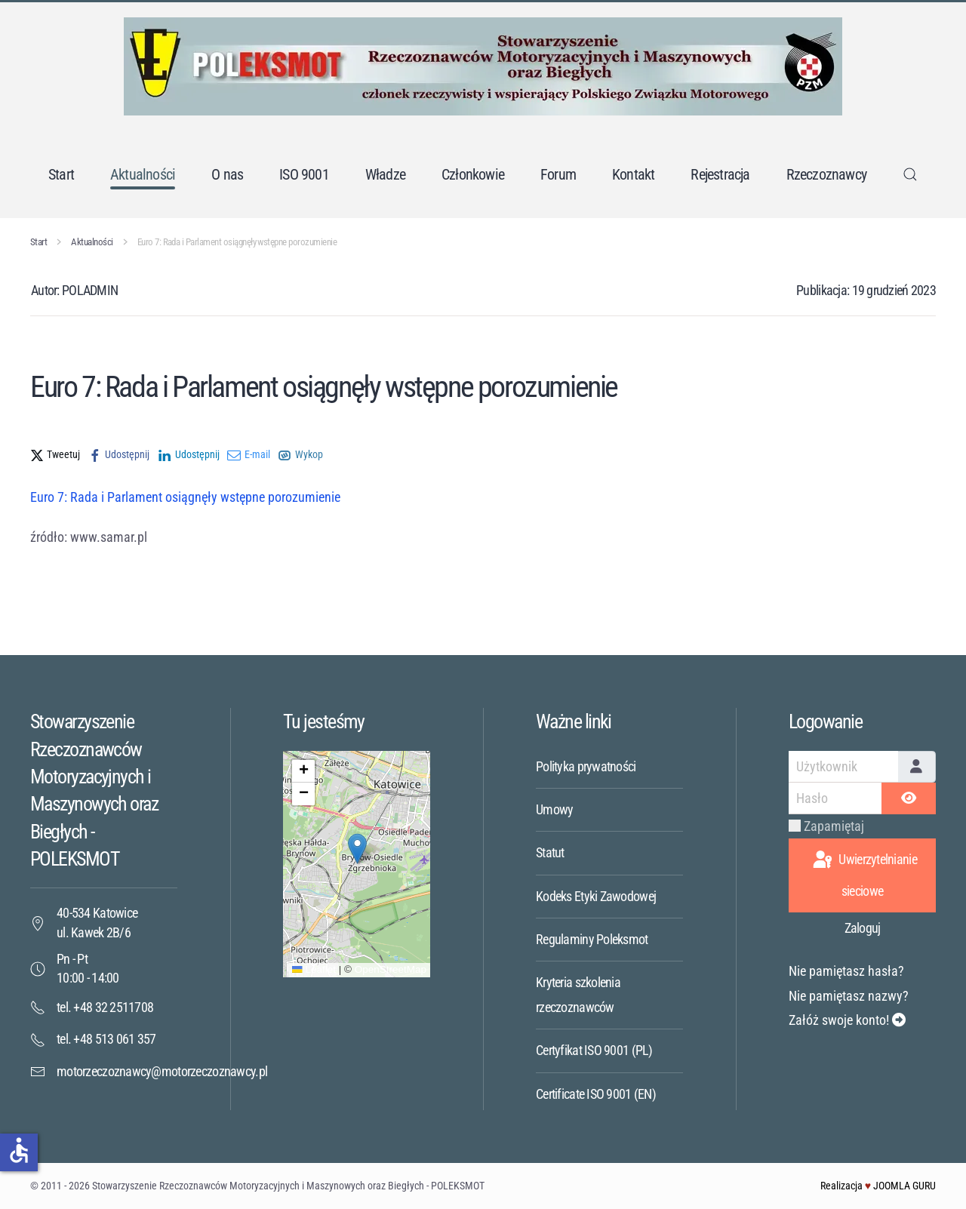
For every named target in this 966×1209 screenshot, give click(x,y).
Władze (385, 174)
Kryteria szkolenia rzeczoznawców (578, 994)
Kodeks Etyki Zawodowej (596, 896)
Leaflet (314, 969)
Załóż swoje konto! (847, 1020)
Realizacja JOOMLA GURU (878, 1186)
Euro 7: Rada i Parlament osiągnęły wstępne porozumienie (185, 497)
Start (61, 174)
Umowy (554, 809)
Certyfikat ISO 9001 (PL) (594, 1050)
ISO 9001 (304, 174)
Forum (558, 174)
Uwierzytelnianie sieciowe (864, 874)
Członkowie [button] (472, 174)
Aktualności (142, 174)
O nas (227, 174)
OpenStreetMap (390, 969)
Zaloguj (862, 928)
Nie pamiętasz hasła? (846, 971)
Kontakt (633, 174)
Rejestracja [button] (720, 174)
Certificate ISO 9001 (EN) (596, 1094)
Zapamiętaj (834, 826)
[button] (910, 174)
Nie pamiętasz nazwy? (849, 996)
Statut (550, 852)
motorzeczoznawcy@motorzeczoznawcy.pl (162, 1071)
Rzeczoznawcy (826, 174)
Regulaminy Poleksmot (592, 939)
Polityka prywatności (586, 766)
